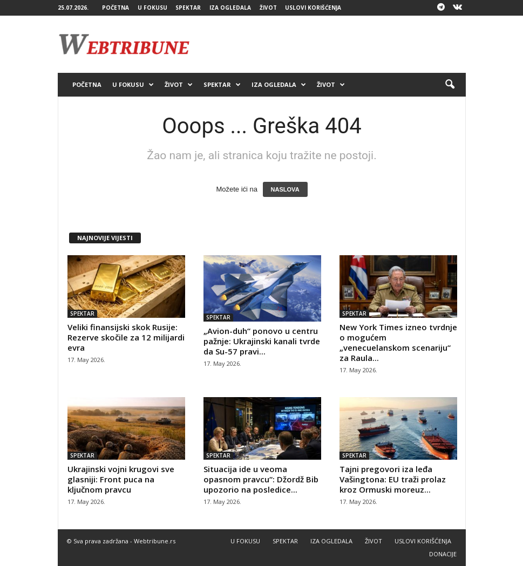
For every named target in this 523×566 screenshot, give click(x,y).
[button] (449, 85)
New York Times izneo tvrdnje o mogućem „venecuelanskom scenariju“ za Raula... (398, 342)
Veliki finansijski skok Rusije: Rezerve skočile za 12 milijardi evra (126, 337)
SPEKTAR (188, 7)
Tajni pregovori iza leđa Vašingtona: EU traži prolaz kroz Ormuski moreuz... (392, 479)
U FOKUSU (152, 7)
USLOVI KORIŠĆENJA (313, 7)
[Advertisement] (328, 44)
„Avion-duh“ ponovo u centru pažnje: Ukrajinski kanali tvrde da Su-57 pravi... (261, 341)
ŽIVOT (268, 7)
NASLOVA (285, 189)
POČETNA (115, 7)
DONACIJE (443, 554)
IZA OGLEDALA (230, 7)
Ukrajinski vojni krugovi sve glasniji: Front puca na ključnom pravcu (120, 479)
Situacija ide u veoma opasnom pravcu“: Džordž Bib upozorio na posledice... (260, 479)
